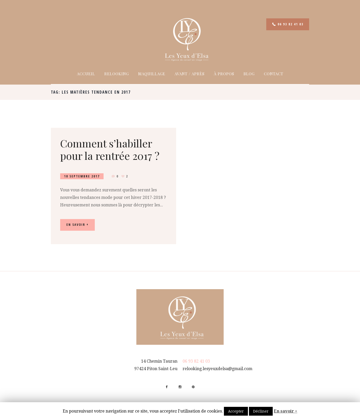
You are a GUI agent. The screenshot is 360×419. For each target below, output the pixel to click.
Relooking (116, 73)
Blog (249, 73)
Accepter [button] (236, 411)
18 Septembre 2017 (82, 176)
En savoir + (285, 411)
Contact (273, 73)
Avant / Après (190, 73)
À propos (224, 73)
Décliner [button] (261, 411)
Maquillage (151, 73)
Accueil (86, 73)
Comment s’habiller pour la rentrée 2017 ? (109, 149)
